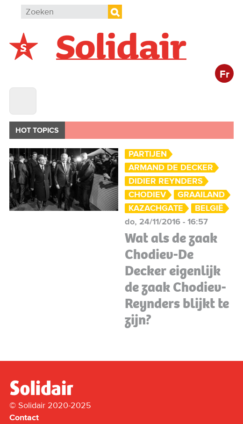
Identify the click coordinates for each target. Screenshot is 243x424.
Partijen (148, 154)
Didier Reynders (166, 181)
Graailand (201, 195)
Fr (224, 74)
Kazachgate (156, 208)
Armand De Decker (171, 167)
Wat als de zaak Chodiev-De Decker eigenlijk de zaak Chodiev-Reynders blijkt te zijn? (177, 279)
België (209, 208)
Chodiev (147, 195)
